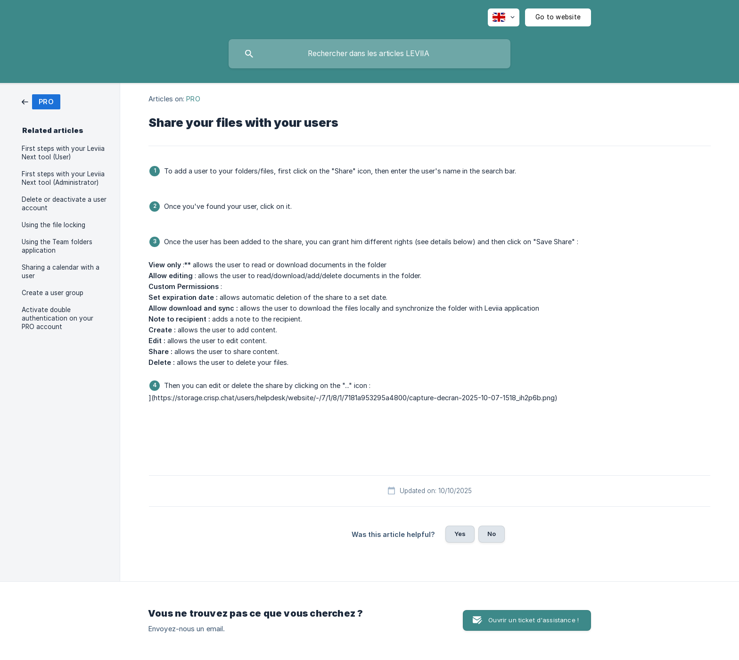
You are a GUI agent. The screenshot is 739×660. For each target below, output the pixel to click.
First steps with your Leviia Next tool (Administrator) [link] (63, 178)
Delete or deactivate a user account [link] (64, 204)
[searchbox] (369, 53)
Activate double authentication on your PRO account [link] (57, 318)
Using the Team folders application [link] (57, 246)
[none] (503, 17)
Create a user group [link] (52, 293)
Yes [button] (460, 533)
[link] (41, 101)
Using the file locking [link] (53, 225)
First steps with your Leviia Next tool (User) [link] (63, 153)
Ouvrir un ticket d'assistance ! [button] (533, 620)
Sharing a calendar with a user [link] (60, 272)
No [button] (491, 533)
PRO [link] (193, 99)
